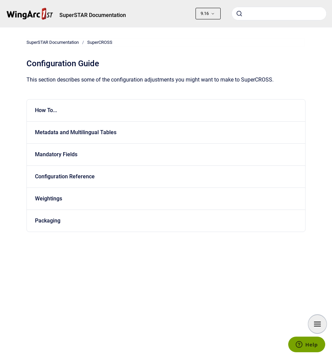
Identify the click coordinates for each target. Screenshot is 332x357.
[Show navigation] (317, 324)
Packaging (47, 220)
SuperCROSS (99, 42)
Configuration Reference (65, 176)
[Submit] (239, 13)
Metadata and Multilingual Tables (75, 132)
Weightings (48, 198)
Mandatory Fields (56, 154)
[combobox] (279, 13)
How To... (46, 110)
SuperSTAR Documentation (92, 15)
